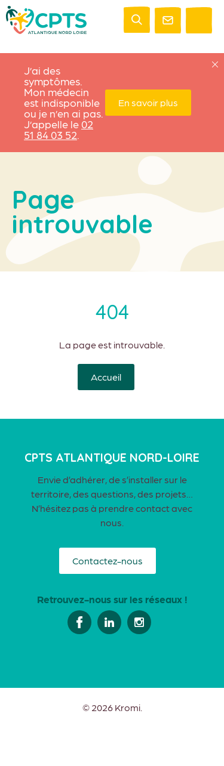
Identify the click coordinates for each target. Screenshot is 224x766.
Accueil (106, 376)
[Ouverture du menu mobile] (199, 20)
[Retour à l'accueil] (46, 30)
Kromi (127, 707)
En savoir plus (148, 102)
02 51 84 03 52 (58, 129)
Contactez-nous (107, 560)
